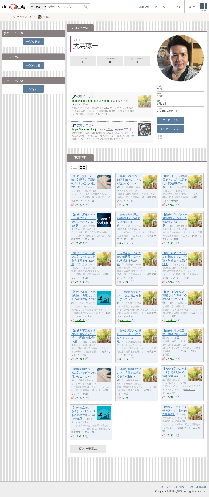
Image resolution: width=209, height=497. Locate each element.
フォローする (170, 120)
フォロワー (110, 60)
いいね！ (80, 204)
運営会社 (201, 487)
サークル (166, 487)
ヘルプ (190, 487)
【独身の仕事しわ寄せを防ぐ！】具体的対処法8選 (174, 410)
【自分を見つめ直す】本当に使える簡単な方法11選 (174, 334)
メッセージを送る (170, 128)
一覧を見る (33, 41)
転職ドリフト (170, 278)
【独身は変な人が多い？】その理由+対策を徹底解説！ (174, 372)
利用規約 (178, 487)
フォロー (83, 60)
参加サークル (137, 60)
